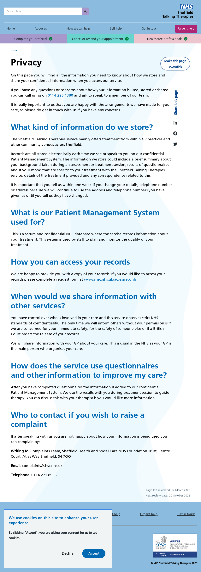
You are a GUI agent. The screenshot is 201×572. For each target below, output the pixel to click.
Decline (68, 556)
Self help (116, 28)
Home (11, 28)
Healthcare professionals (164, 39)
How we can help (78, 28)
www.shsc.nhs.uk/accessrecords (110, 279)
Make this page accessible (175, 63)
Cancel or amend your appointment (97, 39)
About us (41, 28)
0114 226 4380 (60, 95)
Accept (93, 556)
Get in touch (150, 28)
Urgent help (186, 28)
